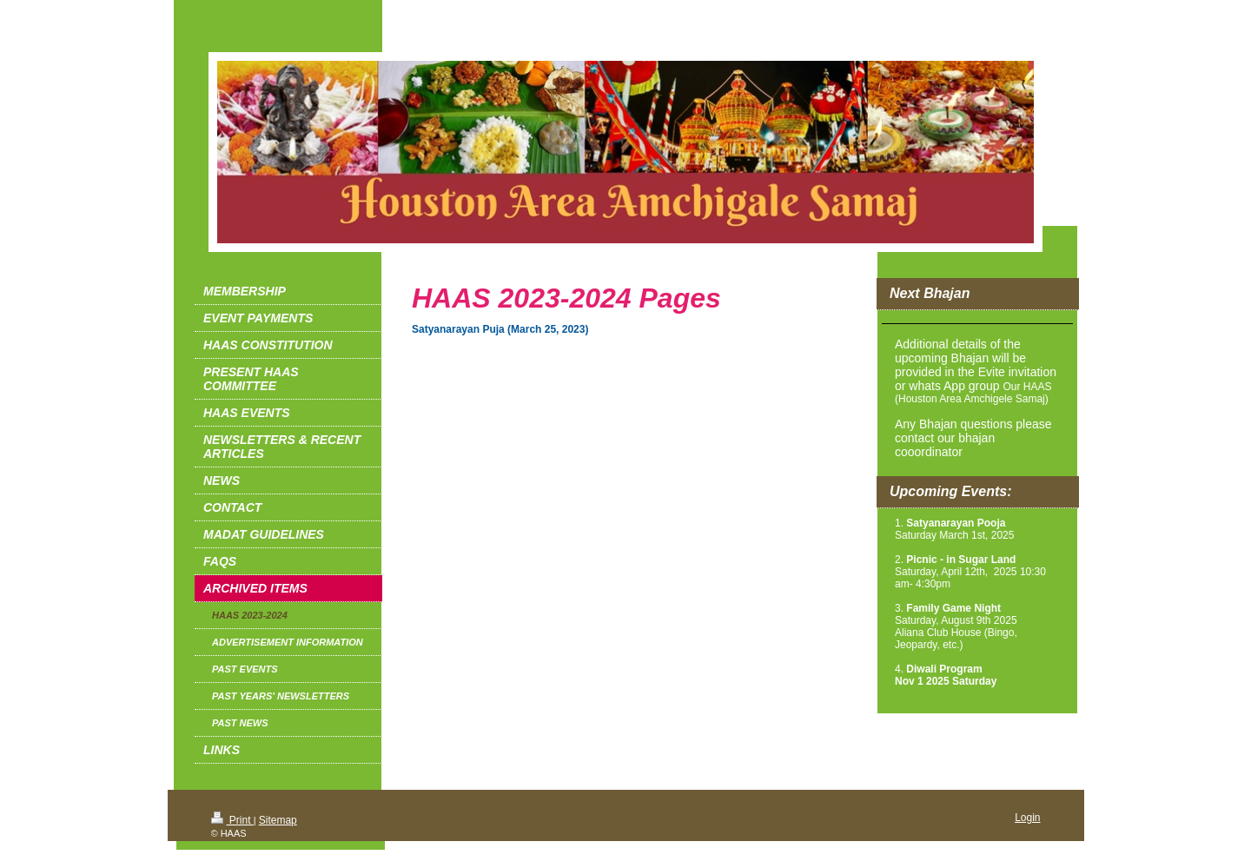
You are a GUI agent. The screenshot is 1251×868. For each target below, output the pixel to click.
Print (232, 820)
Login (1027, 818)
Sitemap (278, 820)
